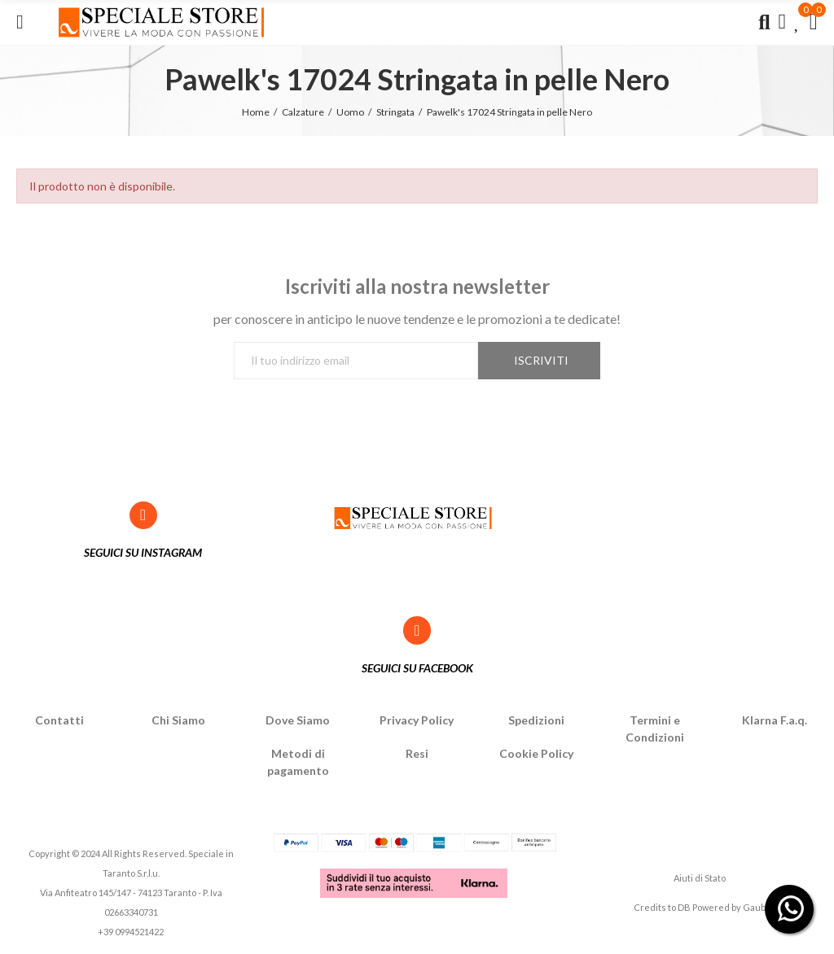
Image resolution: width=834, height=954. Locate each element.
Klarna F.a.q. (774, 720)
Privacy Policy (417, 720)
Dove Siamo (298, 720)
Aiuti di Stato (700, 878)
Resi (417, 753)
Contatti (59, 720)
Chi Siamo (178, 720)
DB (684, 907)
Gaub (754, 907)
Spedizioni (536, 720)
